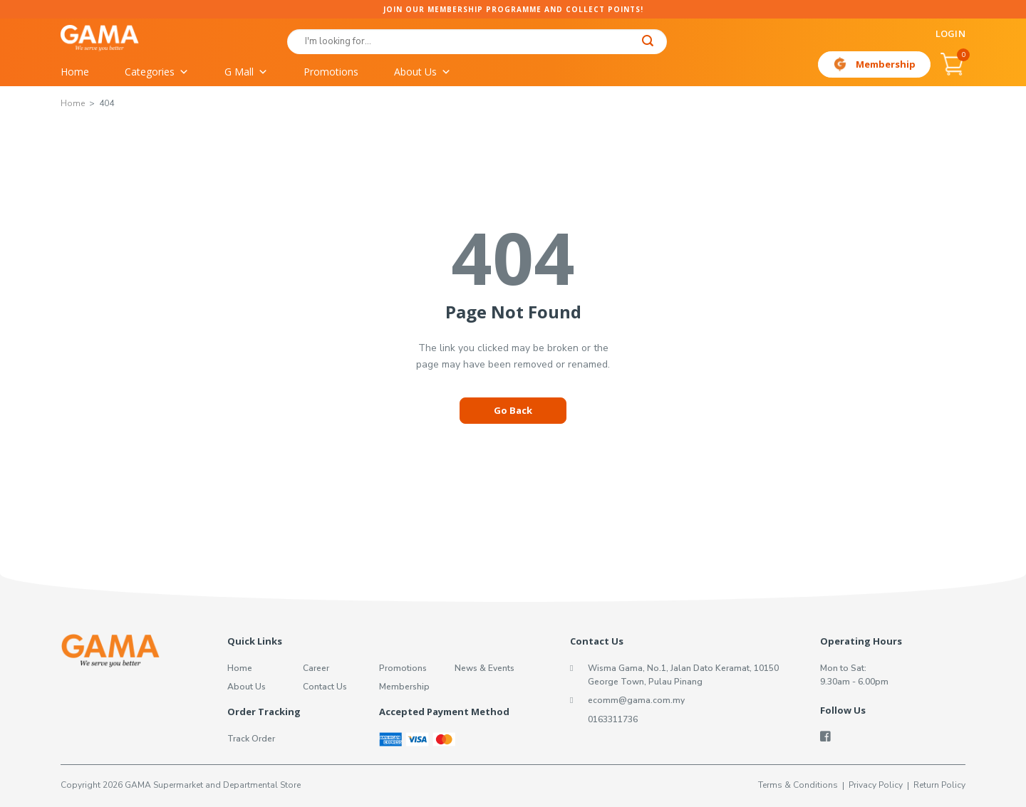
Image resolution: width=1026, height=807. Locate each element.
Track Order (251, 738)
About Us (422, 72)
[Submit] (648, 42)
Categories (157, 72)
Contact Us (325, 686)
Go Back (513, 410)
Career (316, 668)
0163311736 (613, 719)
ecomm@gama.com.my (636, 700)
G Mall (246, 72)
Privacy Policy (876, 785)
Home (75, 71)
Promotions (331, 71)
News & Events (484, 668)
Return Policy (939, 785)
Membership (886, 64)
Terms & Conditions (798, 785)
